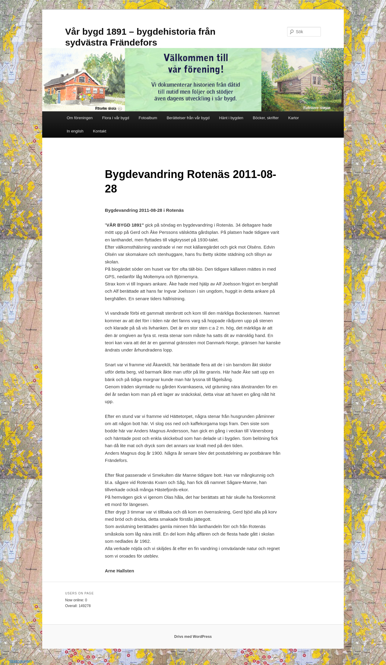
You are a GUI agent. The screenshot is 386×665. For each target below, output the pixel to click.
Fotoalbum (148, 118)
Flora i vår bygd (115, 118)
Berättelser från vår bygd (188, 118)
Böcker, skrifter (266, 118)
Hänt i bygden (231, 118)
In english (75, 131)
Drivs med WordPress (193, 637)
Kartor (293, 118)
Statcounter (20, 661)
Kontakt (99, 131)
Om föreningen (80, 118)
